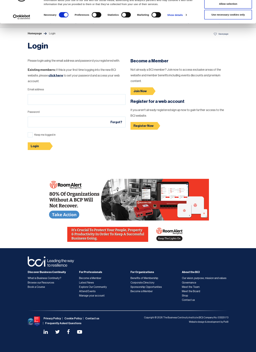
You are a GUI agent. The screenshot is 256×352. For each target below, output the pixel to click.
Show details (175, 31)
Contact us (188, 300)
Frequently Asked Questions (63, 323)
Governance (189, 282)
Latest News (86, 282)
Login (35, 146)
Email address (36, 89)
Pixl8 (225, 322)
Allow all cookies (228, 8)
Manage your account (92, 295)
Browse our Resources (41, 282)
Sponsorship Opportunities (146, 287)
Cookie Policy (73, 318)
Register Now (144, 125)
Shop (185, 295)
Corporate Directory (142, 282)
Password (34, 112)
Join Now (140, 91)
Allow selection (228, 19)
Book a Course (36, 287)
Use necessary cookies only (228, 30)
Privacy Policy (52, 318)
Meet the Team (191, 287)
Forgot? (116, 122)
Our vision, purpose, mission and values (204, 278)
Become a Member (90, 278)
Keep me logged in (45, 135)
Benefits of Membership (144, 278)
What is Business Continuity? (44, 278)
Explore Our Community (93, 287)
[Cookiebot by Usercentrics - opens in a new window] (21, 33)
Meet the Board (191, 291)
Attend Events (87, 291)
